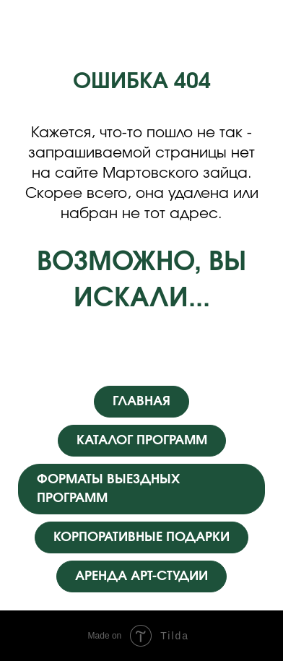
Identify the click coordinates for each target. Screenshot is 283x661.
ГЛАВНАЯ (141, 401)
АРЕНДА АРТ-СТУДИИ (141, 576)
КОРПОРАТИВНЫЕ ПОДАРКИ (141, 537)
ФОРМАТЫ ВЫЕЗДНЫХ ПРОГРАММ (108, 489)
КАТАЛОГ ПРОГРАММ (142, 440)
